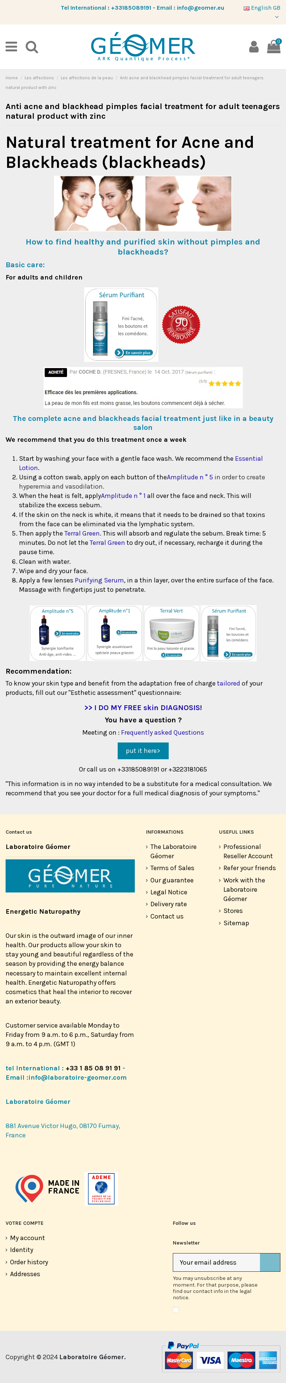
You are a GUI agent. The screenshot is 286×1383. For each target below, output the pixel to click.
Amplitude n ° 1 (123, 496)
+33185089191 (131, 7)
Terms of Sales (172, 868)
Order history (29, 1262)
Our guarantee (172, 880)
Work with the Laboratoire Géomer (244, 889)
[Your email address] (216, 1262)
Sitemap (236, 923)
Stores (233, 911)
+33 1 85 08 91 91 (93, 1068)
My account (27, 1238)
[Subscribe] (270, 1262)
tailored (228, 683)
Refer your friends (249, 868)
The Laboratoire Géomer (173, 851)
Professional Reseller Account (248, 851)
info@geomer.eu (200, 7)
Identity (21, 1250)
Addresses (25, 1274)
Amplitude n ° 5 (190, 477)
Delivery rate (168, 904)
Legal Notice (168, 892)
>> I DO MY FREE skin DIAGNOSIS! (143, 707)
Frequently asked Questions (162, 732)
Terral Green (82, 533)
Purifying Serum (99, 580)
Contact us (167, 916)
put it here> (143, 751)
